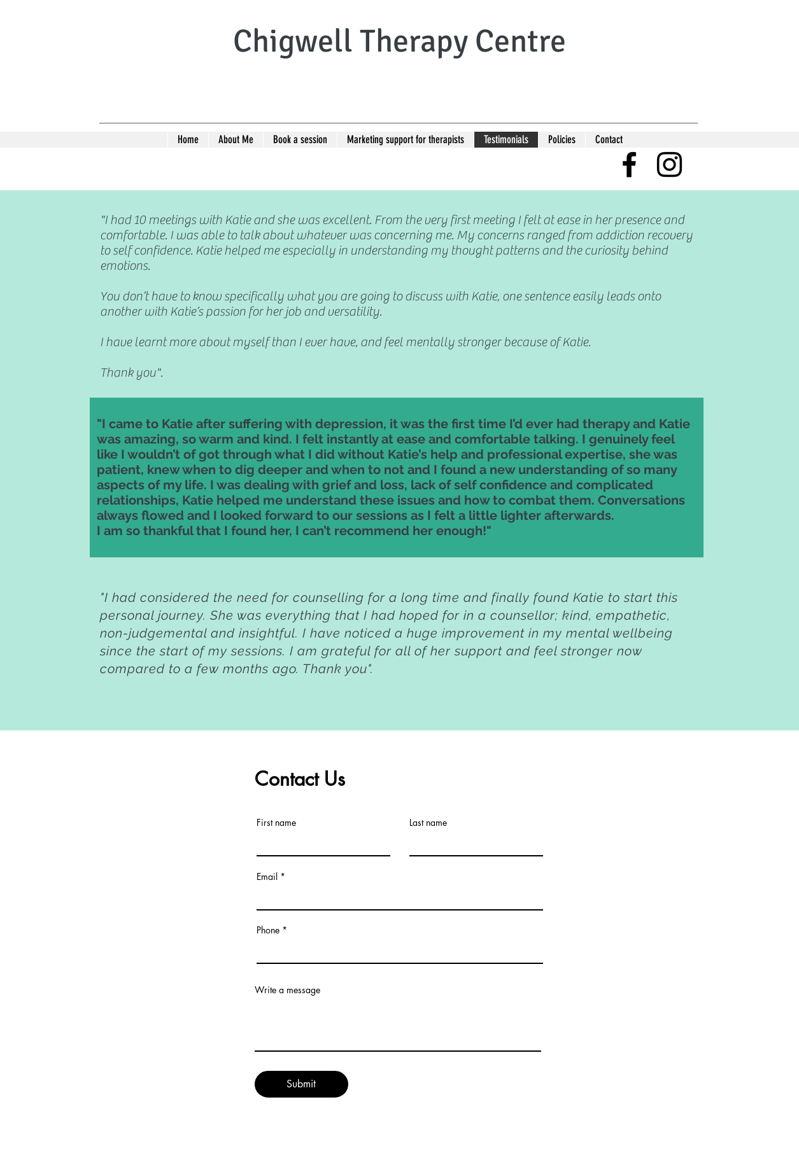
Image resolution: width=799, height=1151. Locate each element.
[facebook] (629, 164)
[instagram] (669, 164)
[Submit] (301, 1084)
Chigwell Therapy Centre (399, 41)
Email (267, 876)
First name (276, 822)
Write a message (287, 990)
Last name (428, 822)
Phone (268, 930)
